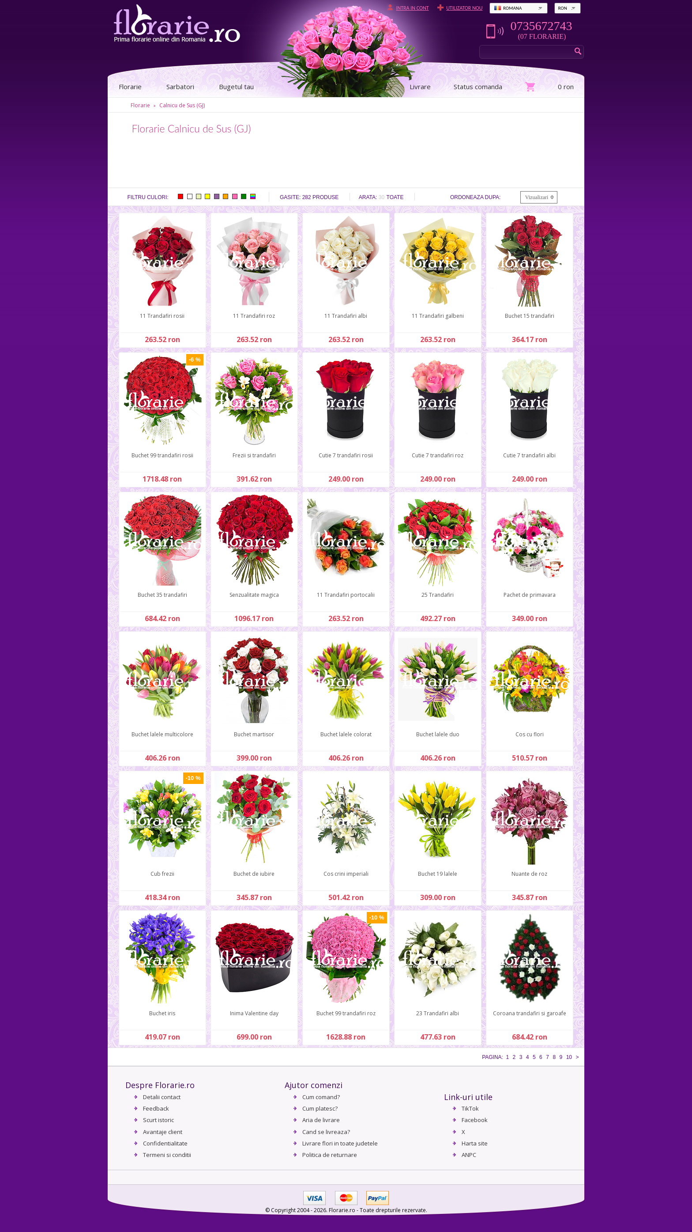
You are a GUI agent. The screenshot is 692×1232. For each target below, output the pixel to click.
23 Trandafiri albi (437, 1013)
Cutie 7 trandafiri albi (529, 455)
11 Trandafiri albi (345, 316)
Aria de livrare (321, 1120)
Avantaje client (162, 1132)
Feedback (156, 1108)
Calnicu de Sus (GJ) (182, 105)
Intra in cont (412, 8)
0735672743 (541, 26)
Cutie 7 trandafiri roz (437, 455)
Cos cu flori (529, 734)
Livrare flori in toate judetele (340, 1143)
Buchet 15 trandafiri (529, 316)
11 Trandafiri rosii (162, 316)
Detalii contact (162, 1097)
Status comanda (478, 86)
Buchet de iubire (254, 874)
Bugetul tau (236, 86)
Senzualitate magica (254, 595)
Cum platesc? (320, 1108)
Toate (395, 197)
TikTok (470, 1108)
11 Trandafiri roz (254, 316)
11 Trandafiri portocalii (346, 595)
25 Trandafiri (437, 595)
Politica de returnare (329, 1155)
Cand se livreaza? (326, 1132)
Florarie (140, 105)
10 (569, 1057)
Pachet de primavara (530, 595)
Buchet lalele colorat (346, 734)
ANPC (469, 1155)
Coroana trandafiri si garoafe (529, 1013)
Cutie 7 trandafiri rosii (346, 455)
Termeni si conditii (167, 1155)
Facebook (475, 1120)
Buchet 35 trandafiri (162, 595)
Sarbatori (180, 86)
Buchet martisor (254, 734)
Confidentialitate (165, 1143)
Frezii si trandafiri (254, 455)
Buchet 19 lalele (437, 874)
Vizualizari (537, 197)
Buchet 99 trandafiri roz (346, 1013)
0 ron (566, 86)
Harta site (475, 1143)
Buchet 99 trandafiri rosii (162, 455)
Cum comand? (321, 1097)
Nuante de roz (529, 874)
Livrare (420, 86)
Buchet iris (162, 1013)
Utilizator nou (464, 8)
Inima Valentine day (254, 1013)
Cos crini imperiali (346, 874)
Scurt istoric (158, 1120)
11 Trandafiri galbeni (438, 316)
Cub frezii (162, 874)
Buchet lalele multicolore (162, 734)
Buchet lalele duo (437, 734)
